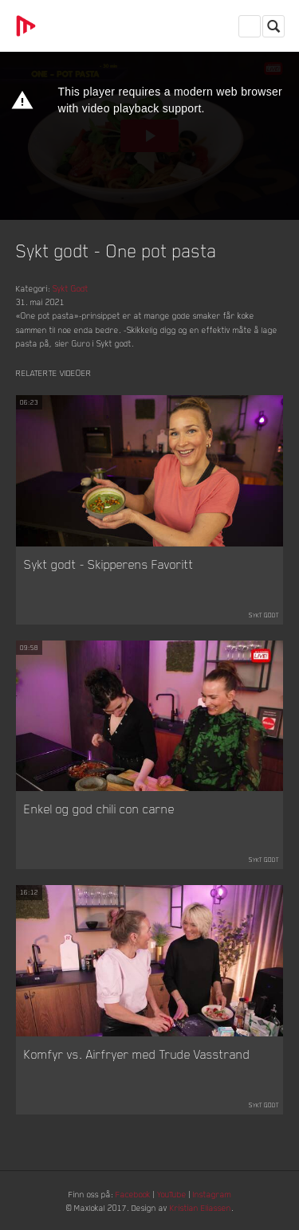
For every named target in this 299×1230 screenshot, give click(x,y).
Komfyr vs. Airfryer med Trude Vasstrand (137, 1054)
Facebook (133, 1194)
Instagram (212, 1194)
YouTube (172, 1194)
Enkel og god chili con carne (99, 809)
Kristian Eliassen (200, 1207)
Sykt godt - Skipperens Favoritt (109, 564)
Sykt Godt (71, 288)
